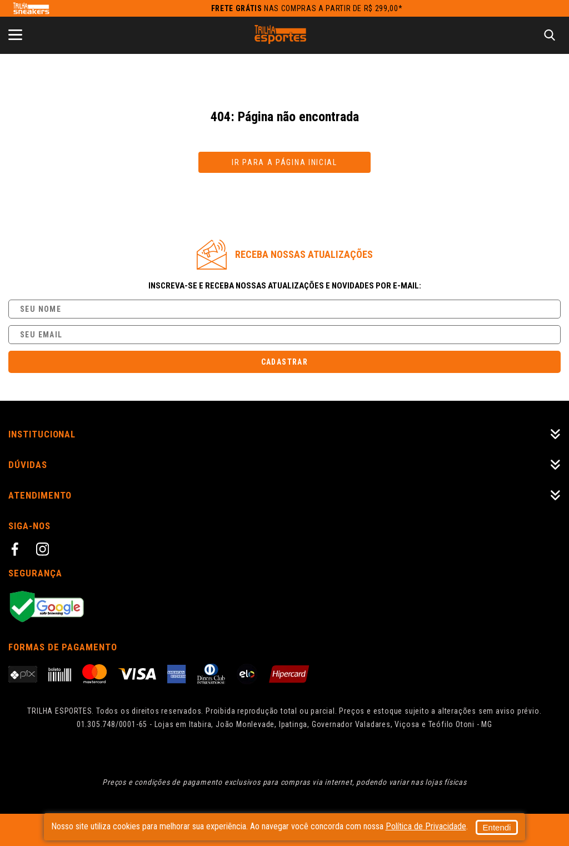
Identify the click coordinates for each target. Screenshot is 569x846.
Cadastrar (284, 361)
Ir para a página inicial (284, 162)
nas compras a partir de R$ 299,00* (307, 8)
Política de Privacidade (320, 830)
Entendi (400, 826)
